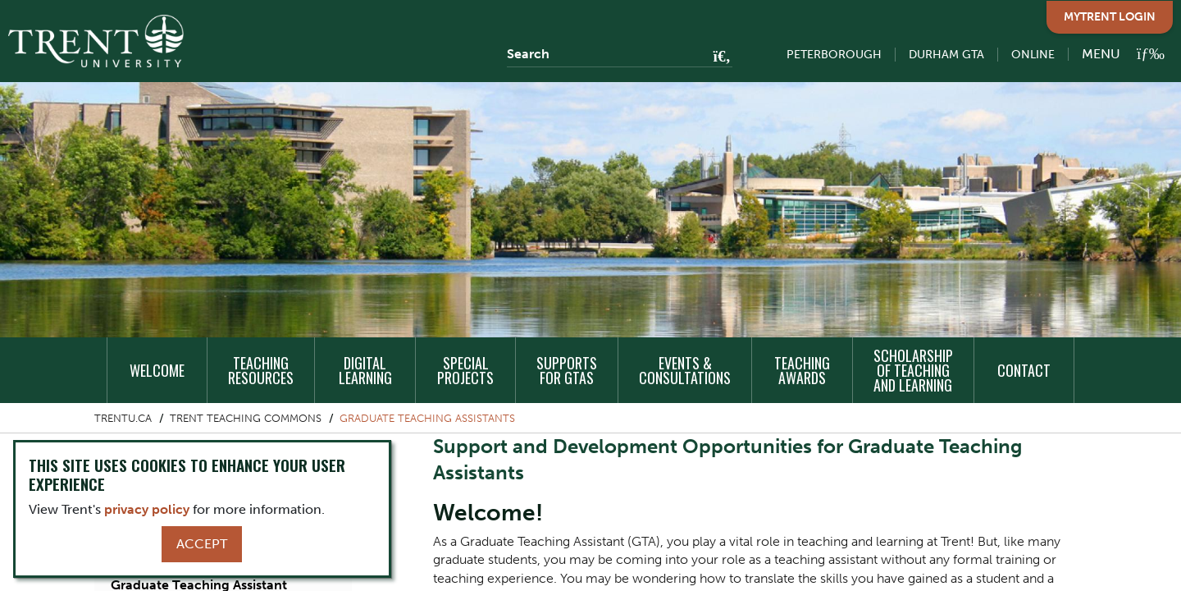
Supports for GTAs (566, 370)
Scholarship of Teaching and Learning (913, 370)
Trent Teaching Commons (245, 418)
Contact (1024, 370)
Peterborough (834, 55)
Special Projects (465, 370)
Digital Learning (365, 370)
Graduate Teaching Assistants (427, 418)
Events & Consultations (685, 370)
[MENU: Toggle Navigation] (1114, 54)
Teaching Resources (261, 370)
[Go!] (717, 57)
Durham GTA (946, 55)
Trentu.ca (123, 418)
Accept (201, 544)
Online (1033, 55)
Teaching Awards (802, 370)
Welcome (157, 370)
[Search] (619, 54)
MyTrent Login (1110, 17)
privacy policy (146, 509)
